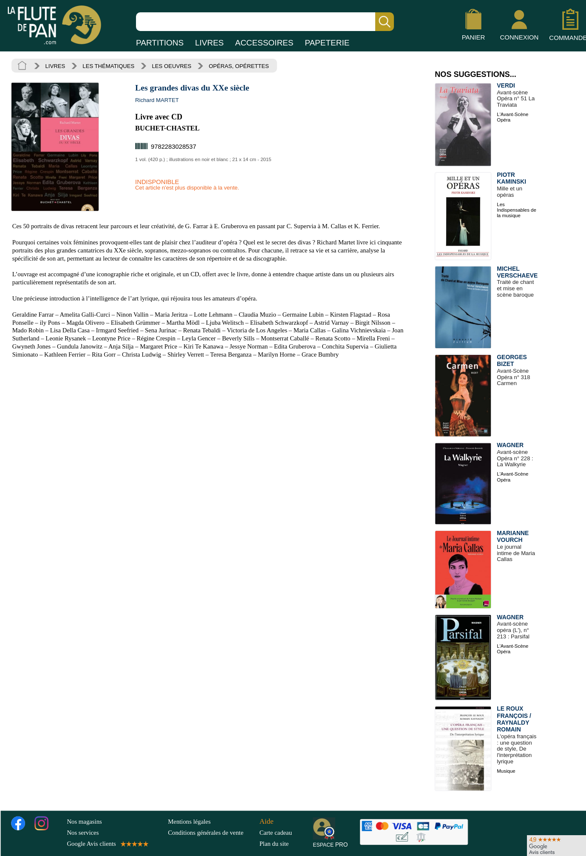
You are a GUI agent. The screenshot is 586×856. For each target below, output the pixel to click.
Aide (266, 821)
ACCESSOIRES (264, 42)
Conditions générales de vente (212, 832)
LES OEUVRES (172, 66)
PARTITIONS (160, 42)
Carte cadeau (275, 832)
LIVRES (209, 42)
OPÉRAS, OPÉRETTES (239, 66)
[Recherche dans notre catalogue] (265, 21)
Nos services (83, 832)
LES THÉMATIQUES (108, 66)
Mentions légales (189, 821)
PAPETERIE (327, 42)
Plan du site (274, 843)
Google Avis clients (107, 843)
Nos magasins (84, 821)
